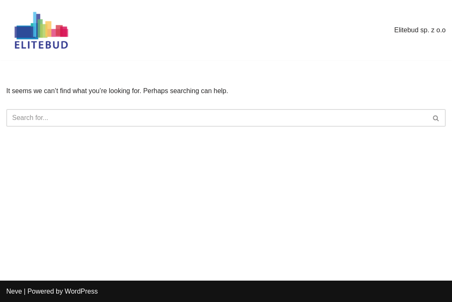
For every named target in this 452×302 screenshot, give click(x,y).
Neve (14, 291)
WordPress (81, 291)
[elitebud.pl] (40, 30)
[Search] (216, 118)
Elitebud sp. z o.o (420, 30)
